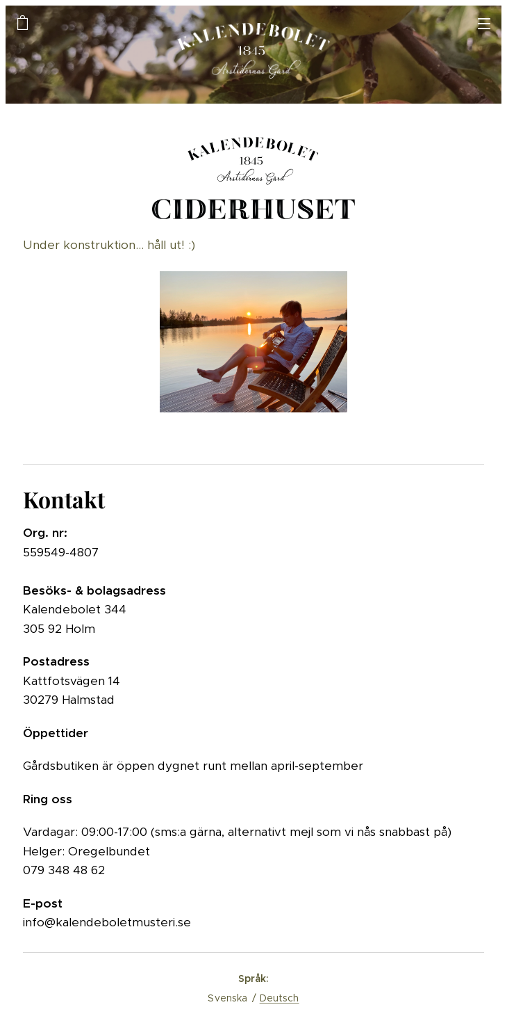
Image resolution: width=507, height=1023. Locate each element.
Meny (484, 23)
